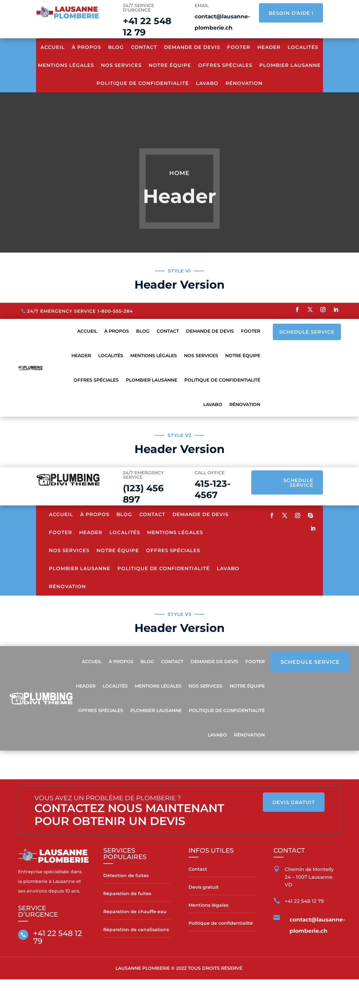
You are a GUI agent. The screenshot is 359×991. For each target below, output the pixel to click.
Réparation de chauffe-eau (135, 911)
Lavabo (207, 83)
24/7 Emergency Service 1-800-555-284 (80, 311)
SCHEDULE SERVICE (307, 332)
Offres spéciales (225, 65)
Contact (144, 47)
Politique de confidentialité (143, 83)
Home (179, 173)
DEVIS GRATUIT (293, 802)
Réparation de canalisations (136, 929)
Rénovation (244, 83)
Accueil (53, 47)
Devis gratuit (204, 887)
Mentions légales (208, 905)
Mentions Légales (66, 65)
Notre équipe (170, 65)
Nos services (121, 65)
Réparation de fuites (127, 893)
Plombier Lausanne (290, 65)
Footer (238, 47)
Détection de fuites (126, 875)
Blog (116, 47)
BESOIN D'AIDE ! (291, 13)
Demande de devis (192, 47)
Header (269, 47)
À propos (86, 47)
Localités (303, 47)
